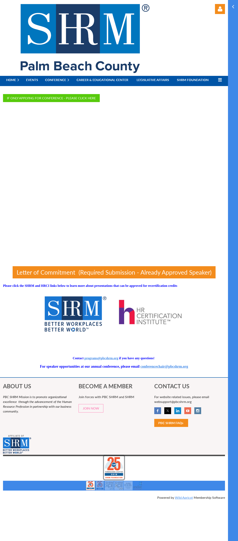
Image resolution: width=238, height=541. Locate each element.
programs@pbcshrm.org (101, 358)
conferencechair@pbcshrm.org (164, 366)
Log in (220, 9)
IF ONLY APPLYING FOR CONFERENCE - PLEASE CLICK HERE (51, 98)
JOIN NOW (91, 408)
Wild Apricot (184, 497)
